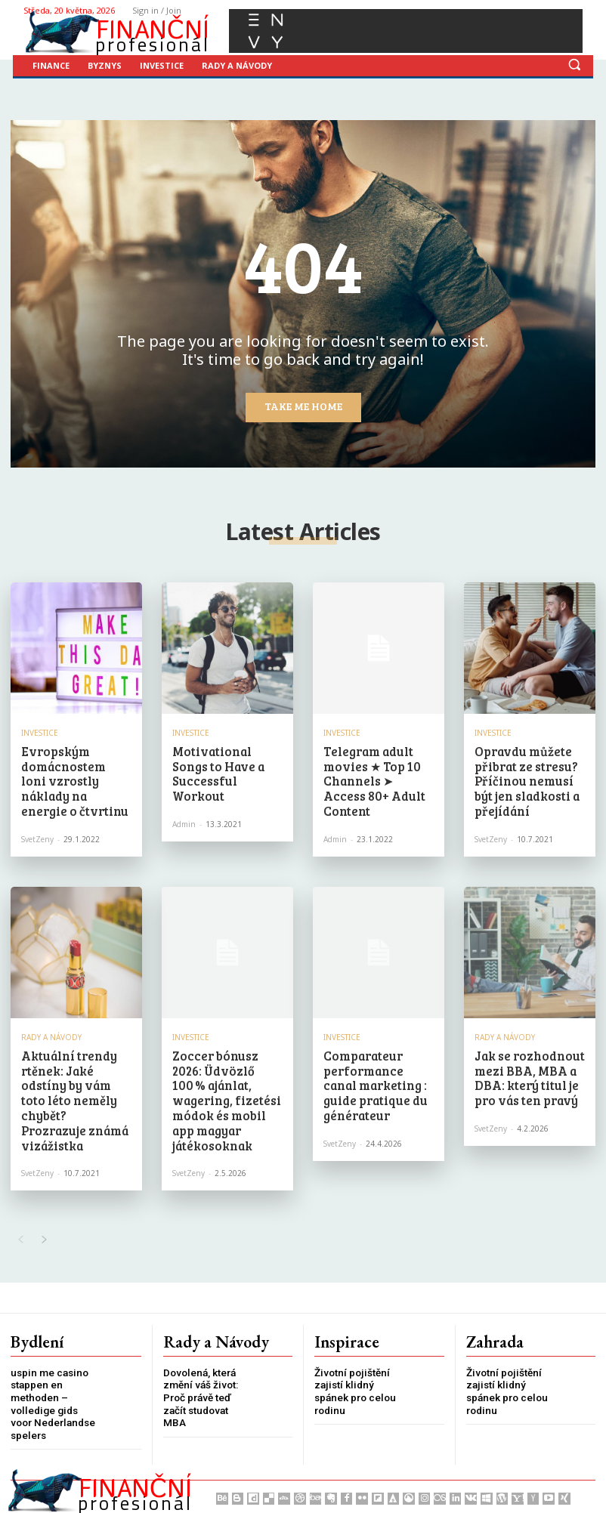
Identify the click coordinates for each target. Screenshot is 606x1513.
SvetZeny (37, 815)
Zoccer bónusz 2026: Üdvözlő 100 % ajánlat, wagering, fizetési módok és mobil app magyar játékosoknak (222, 1074)
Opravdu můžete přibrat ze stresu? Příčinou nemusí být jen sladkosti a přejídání (525, 775)
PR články (262, 1496)
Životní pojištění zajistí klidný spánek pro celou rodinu (354, 1350)
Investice (39, 732)
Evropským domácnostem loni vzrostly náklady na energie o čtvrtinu (73, 769)
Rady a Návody (51, 1026)
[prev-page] (20, 1201)
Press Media (127, 1496)
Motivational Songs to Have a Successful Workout (224, 763)
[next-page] (44, 1201)
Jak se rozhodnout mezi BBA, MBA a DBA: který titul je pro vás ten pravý (521, 1062)
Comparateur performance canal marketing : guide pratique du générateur (373, 1068)
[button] (574, 64)
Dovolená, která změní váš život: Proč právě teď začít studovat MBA (198, 1356)
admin (184, 802)
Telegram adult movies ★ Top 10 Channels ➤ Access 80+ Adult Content (371, 769)
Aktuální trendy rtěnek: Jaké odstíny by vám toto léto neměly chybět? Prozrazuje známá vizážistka (72, 1074)
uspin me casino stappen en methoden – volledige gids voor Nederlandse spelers (51, 1362)
